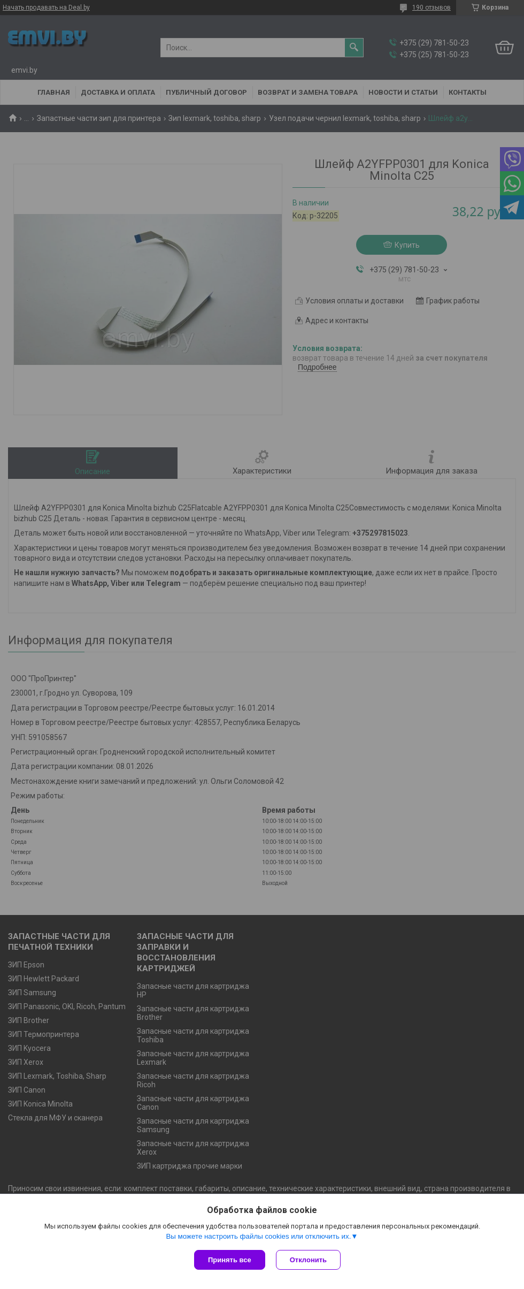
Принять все (229, 1260)
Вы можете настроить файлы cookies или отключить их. (258, 1236)
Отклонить (308, 1260)
